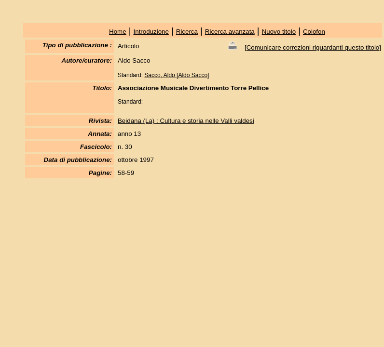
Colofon (314, 31)
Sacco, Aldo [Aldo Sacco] (176, 75)
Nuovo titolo (279, 31)
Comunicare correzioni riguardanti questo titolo (313, 47)
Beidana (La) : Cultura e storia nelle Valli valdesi (186, 120)
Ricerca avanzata (230, 31)
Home (117, 31)
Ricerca (187, 31)
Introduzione (151, 31)
